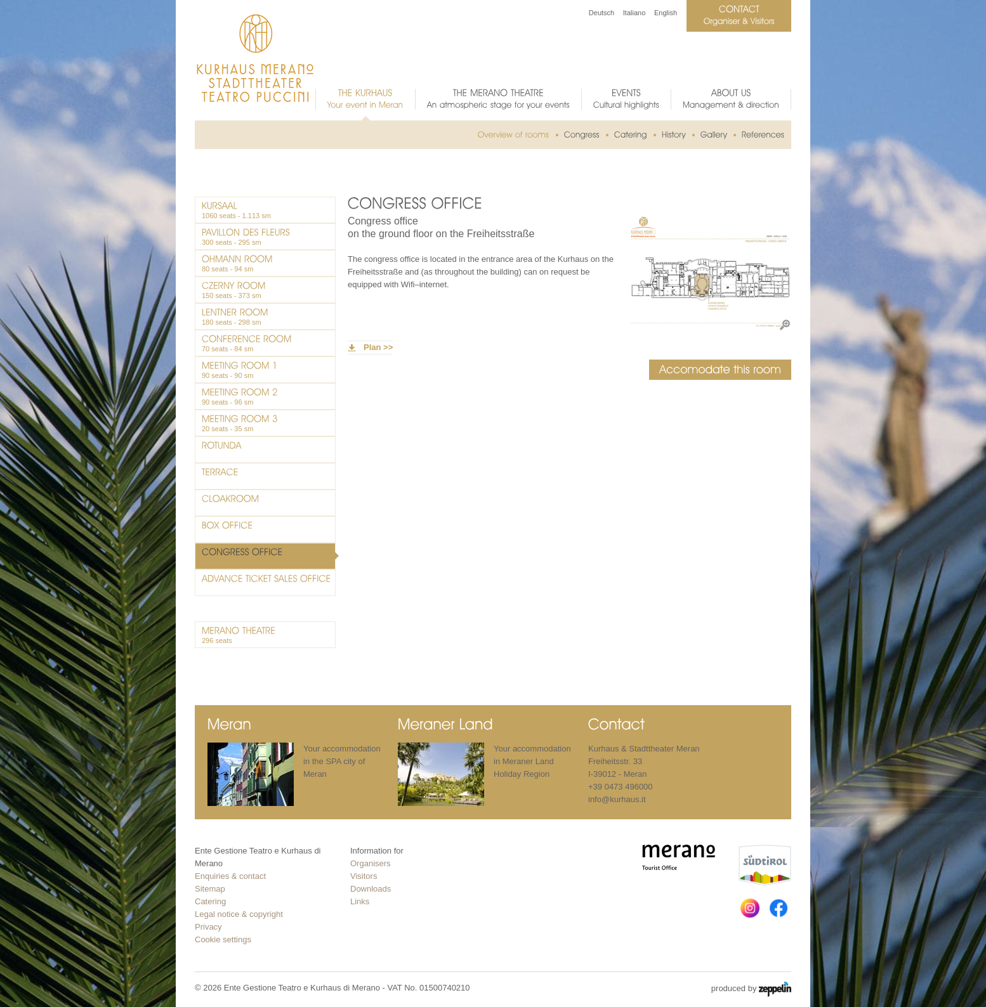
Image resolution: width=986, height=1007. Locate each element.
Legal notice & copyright (239, 914)
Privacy (208, 927)
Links (359, 901)
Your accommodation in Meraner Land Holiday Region (532, 761)
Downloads (370, 888)
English (665, 12)
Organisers (370, 863)
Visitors (363, 876)
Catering (210, 901)
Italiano (634, 12)
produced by (751, 989)
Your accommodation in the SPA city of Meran (342, 761)
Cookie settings (223, 939)
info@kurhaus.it (617, 799)
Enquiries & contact (230, 876)
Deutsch (601, 12)
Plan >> (378, 347)
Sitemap (210, 888)
